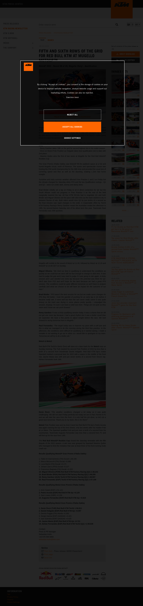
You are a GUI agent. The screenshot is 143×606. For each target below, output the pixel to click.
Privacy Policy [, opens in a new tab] (70, 97)
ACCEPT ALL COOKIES (72, 126)
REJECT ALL (72, 114)
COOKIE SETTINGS (72, 138)
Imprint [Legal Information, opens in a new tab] (76, 97)
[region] (72, 103)
